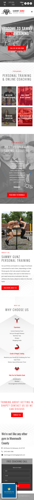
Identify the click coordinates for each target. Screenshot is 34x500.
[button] (12, 51)
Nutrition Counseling (9, 117)
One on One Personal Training (9, 96)
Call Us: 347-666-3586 (17, 48)
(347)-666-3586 (11, 3)
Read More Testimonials (17, 195)
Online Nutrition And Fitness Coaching (25, 117)
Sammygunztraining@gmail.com (14, 455)
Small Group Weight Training (25, 96)
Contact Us (17, 415)
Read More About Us (10, 288)
